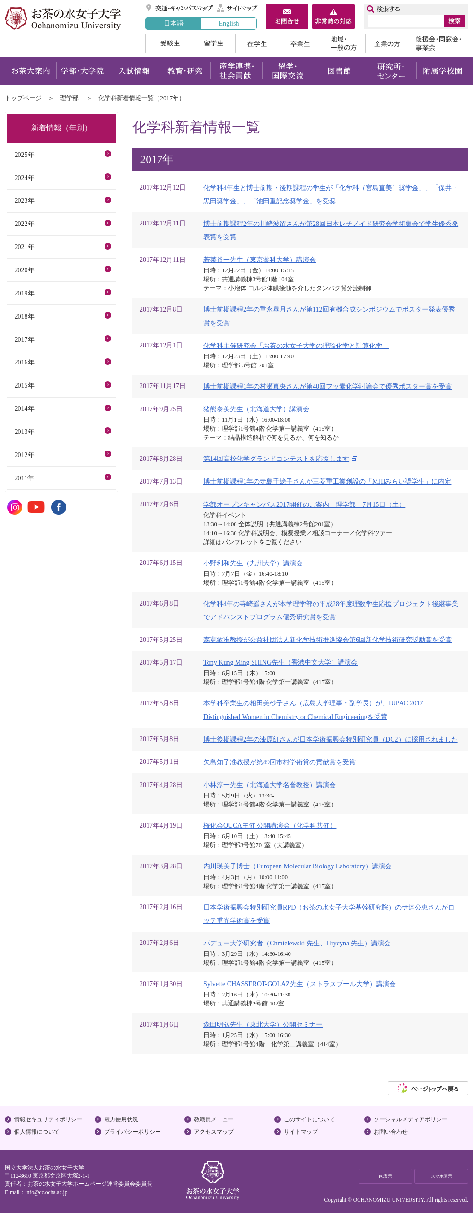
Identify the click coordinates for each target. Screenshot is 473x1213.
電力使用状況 (121, 1119)
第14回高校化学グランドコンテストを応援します (276, 458)
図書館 (339, 71)
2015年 (24, 385)
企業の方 (387, 43)
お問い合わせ (391, 1132)
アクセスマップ (214, 1132)
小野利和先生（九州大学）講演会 (253, 563)
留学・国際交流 (288, 71)
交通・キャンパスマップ (180, 8)
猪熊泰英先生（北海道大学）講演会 (256, 409)
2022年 (24, 223)
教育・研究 (184, 71)
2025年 (24, 154)
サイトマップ (237, 8)
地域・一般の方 (343, 43)
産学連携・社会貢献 (236, 71)
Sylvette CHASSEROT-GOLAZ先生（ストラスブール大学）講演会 (299, 984)
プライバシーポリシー (132, 1132)
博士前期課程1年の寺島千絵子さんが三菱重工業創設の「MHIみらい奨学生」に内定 (327, 481)
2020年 (24, 270)
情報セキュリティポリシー (48, 1119)
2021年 (24, 247)
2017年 (24, 339)
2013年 (24, 431)
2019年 (24, 293)
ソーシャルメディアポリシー (410, 1119)
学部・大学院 (82, 71)
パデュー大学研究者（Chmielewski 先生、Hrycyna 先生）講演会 (297, 943)
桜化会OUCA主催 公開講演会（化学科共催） (269, 825)
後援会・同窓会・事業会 (438, 43)
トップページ (23, 98)
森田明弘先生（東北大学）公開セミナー (263, 1024)
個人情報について (37, 1132)
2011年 (24, 478)
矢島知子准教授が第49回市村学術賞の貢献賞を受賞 (279, 762)
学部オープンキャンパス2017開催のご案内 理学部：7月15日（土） (304, 504)
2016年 (24, 362)
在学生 (257, 43)
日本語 (174, 23)
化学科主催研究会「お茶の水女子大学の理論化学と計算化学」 (296, 345)
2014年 (24, 408)
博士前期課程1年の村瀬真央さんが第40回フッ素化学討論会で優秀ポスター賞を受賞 (327, 386)
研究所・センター (391, 71)
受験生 (168, 43)
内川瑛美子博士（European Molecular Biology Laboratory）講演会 (297, 866)
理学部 (69, 98)
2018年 (24, 316)
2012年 (24, 455)
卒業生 (300, 43)
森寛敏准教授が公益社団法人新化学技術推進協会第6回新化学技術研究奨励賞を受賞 (327, 639)
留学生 (213, 43)
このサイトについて (309, 1119)
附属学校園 (442, 71)
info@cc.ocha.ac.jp (46, 1192)
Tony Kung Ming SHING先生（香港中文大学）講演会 (280, 662)
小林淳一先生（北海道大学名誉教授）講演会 (269, 784)
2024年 (24, 178)
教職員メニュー (214, 1119)
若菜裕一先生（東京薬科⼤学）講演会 (259, 259)
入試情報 (133, 71)
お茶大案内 (30, 71)
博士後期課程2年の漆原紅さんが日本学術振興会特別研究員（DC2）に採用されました (330, 739)
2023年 (24, 200)
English (229, 23)
